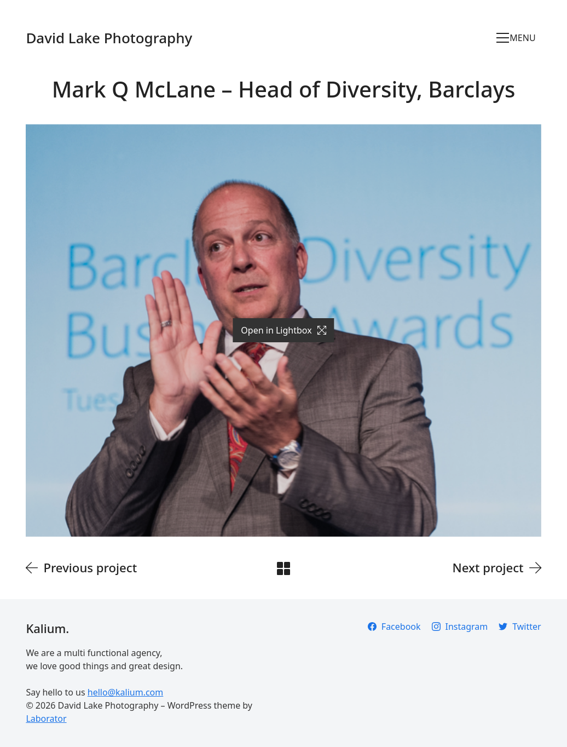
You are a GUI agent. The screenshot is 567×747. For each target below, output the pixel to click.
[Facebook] (394, 626)
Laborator (46, 718)
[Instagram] (460, 626)
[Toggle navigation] (518, 37)
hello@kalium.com (125, 692)
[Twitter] (520, 626)
